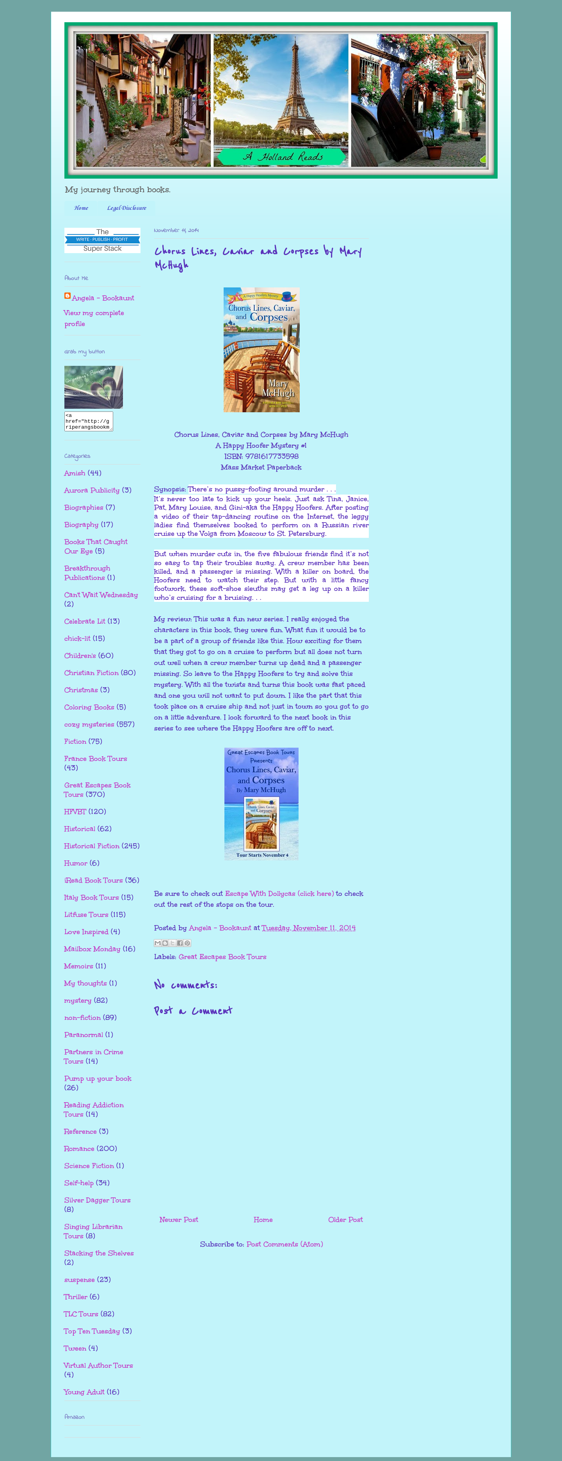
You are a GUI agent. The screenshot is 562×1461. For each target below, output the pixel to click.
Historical (79, 832)
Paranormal (83, 1038)
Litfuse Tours (86, 918)
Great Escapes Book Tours (223, 956)
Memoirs (78, 969)
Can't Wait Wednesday (101, 598)
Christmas (81, 693)
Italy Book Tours (91, 901)
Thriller (75, 1300)
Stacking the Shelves (99, 1256)
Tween (75, 1351)
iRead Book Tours (93, 883)
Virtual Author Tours (98, 1369)
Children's (80, 659)
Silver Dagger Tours (97, 1203)
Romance (79, 1152)
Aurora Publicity (92, 493)
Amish (74, 476)
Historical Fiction (91, 849)
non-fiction (82, 1021)
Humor (75, 866)
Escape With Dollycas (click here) (279, 893)
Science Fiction (89, 1169)
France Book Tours (95, 762)
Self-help (79, 1186)
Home (81, 208)
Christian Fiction (91, 676)
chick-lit (77, 642)
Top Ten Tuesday (92, 1334)
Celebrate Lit (84, 624)
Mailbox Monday (92, 952)
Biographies (83, 511)
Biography (81, 528)
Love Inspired (86, 935)
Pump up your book (98, 1082)
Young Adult (84, 1395)
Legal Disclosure (126, 208)
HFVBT (75, 815)
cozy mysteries (89, 727)
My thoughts (85, 986)
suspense (79, 1283)
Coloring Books (89, 710)
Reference (80, 1135)
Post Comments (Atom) (285, 1244)
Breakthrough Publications (87, 576)
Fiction (75, 745)
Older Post (345, 1219)
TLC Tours (81, 1317)
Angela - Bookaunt (103, 298)
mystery (78, 1004)
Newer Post (179, 1219)
